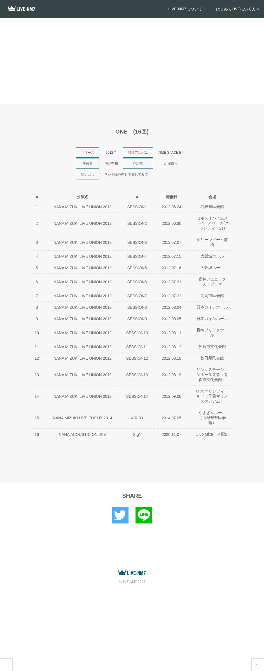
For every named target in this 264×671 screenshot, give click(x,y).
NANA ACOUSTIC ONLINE (82, 434)
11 (37, 347)
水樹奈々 (170, 163)
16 (37, 434)
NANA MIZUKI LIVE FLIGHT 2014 (82, 418)
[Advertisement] (132, 60)
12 (37, 358)
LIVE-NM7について (185, 9)
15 (37, 418)
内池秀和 (111, 163)
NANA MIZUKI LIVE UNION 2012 (82, 207)
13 (37, 375)
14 (37, 396)
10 (37, 333)
